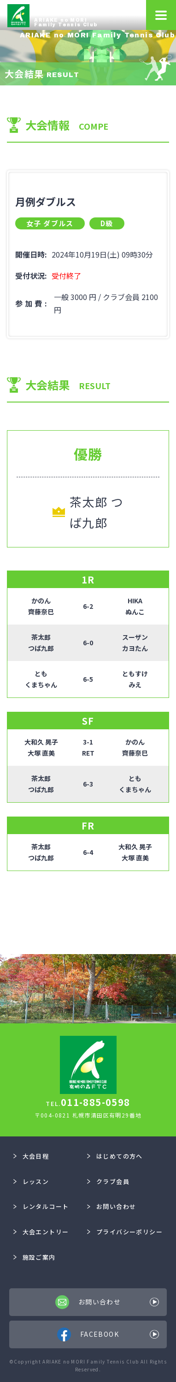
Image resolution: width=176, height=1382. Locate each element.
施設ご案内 (34, 1257)
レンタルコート (41, 1206)
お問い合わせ (111, 1206)
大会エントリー (41, 1231)
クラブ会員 (108, 1181)
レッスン (31, 1181)
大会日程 (31, 1156)
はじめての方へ (114, 1156)
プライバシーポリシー (125, 1231)
